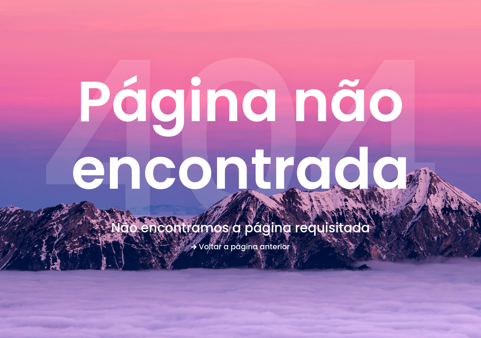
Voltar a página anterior (240, 246)
